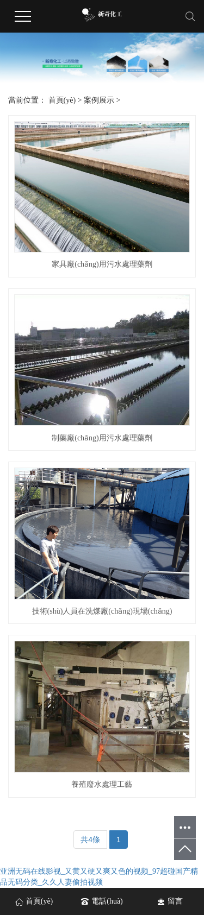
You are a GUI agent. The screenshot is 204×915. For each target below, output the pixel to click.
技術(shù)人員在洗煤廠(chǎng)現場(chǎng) (102, 611)
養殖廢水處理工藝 (101, 784)
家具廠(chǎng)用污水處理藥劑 (102, 264)
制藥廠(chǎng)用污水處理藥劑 (102, 438)
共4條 (90, 839)
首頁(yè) (62, 100)
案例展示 (99, 100)
